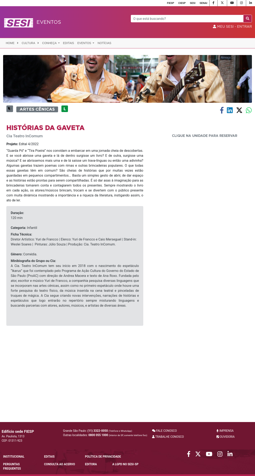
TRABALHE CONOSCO (168, 436)
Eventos (84, 43)
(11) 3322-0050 (97, 430)
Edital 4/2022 (22, 220)
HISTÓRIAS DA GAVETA (45, 204)
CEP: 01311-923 (12, 440)
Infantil (24, 304)
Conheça (49, 43)
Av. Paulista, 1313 (13, 436)
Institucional (13, 456)
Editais (68, 43)
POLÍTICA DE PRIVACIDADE (103, 456)
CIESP (182, 3)
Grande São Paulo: (97, 430)
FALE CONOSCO (164, 430)
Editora (91, 464)
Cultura (30, 43)
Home (12, 43)
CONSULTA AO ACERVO (59, 464)
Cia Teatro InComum (24, 212)
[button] (5, 116)
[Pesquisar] (187, 19)
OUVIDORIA (226, 436)
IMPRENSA (225, 430)
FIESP (170, 3)
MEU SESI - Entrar (232, 26)
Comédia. (24, 331)
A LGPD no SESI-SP (125, 464)
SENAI (203, 3)
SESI (192, 3)
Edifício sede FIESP (18, 431)
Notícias (104, 43)
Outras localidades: (105, 435)
